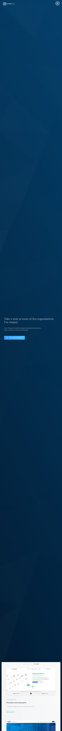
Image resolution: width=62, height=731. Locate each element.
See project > (10, 712)
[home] (9, 3)
